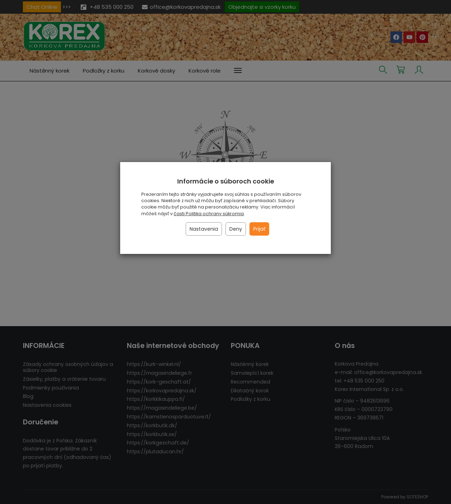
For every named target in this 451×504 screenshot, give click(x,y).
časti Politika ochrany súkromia (209, 214)
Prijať (259, 228)
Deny (235, 228)
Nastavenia (204, 228)
